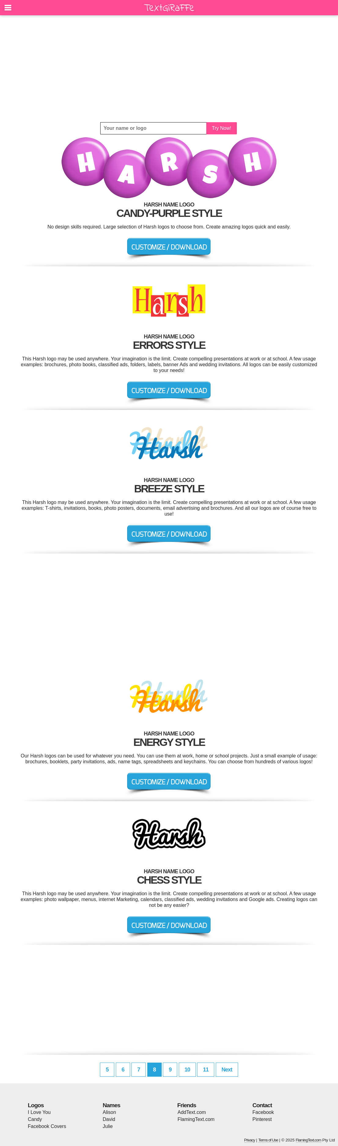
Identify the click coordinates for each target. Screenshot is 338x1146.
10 (187, 1070)
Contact (262, 1105)
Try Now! (221, 128)
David (109, 1119)
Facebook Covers (47, 1126)
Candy (35, 1119)
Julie (108, 1126)
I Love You (39, 1112)
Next (227, 1070)
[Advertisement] (169, 68)
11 (205, 1070)
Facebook (263, 1112)
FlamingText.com (196, 1119)
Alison (109, 1112)
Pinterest (262, 1119)
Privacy (249, 1140)
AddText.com (192, 1112)
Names (111, 1105)
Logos (36, 1105)
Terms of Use (268, 1140)
